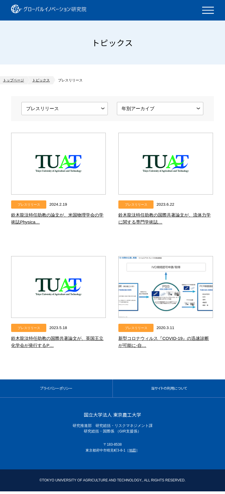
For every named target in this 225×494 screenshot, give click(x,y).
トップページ (13, 80)
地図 (132, 453)
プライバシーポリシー (56, 389)
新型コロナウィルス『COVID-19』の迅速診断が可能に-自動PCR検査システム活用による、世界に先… (164, 345)
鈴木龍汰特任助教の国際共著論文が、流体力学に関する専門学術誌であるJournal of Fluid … (165, 221)
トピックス (41, 80)
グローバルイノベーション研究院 (54, 10)
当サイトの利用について (169, 389)
